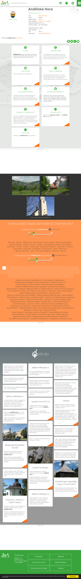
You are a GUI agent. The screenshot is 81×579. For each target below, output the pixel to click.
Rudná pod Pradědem (48, 247)
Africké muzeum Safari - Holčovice (39, 299)
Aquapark (26, 268)
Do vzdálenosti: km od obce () (32, 255)
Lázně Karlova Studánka (56, 287)
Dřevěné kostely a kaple (58, 272)
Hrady (32, 272)
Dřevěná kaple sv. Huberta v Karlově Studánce (57, 289)
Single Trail (37, 276)
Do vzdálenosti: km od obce (34, 229)
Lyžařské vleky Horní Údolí (28, 308)
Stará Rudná (17, 249)
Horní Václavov (50, 242)
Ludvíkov (39, 244)
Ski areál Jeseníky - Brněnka (58, 312)
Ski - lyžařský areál (45, 268)
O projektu (38, 556)
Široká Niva (61, 247)
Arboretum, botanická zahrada (10, 272)
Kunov (33, 244)
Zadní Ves (55, 251)
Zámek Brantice (12, 308)
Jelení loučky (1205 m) (62, 301)
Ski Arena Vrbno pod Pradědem (52, 284)
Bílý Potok (11, 242)
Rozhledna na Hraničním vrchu (61, 319)
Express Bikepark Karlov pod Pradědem (34, 293)
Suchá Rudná (47, 249)
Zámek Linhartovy (50, 310)
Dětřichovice (27, 242)
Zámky (38, 272)
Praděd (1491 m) (47, 301)
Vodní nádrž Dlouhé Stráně (41, 306)
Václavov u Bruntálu (22, 251)
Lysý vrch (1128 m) (33, 304)
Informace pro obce (38, 562)
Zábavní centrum (56, 276)
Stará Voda (27, 249)
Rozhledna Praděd (32, 301)
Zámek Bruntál (12, 297)
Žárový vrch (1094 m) (28, 291)
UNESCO (34, 268)
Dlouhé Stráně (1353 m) (61, 306)
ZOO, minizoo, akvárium (14, 268)
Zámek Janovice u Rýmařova (21, 306)
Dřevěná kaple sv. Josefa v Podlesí (28, 284)
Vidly (32, 251)
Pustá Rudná (19, 38)
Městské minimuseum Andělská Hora (29, 280)
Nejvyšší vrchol (20, 276)
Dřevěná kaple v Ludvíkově (15, 289)
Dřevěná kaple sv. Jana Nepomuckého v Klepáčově (29, 312)
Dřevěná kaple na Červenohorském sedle (40, 314)
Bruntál (40, 19)
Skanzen (55, 268)
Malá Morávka (49, 244)
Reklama (61, 556)
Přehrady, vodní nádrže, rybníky (69, 268)
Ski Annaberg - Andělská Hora (54, 280)
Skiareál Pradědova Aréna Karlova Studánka (30, 287)
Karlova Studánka (15, 244)
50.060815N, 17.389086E (44, 21)
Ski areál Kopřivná (13, 291)
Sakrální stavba (67, 276)
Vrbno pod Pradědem (43, 251)
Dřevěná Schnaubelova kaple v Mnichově (59, 297)
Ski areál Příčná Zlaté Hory (39, 319)
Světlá (55, 249)
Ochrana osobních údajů (38, 568)
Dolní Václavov (38, 242)
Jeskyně (77, 272)
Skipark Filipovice (62, 314)
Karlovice (26, 244)
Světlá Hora (63, 249)
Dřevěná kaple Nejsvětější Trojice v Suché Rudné (32, 282)
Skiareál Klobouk (67, 295)
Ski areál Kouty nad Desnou (19, 319)
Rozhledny (25, 272)
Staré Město (37, 249)
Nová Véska (11, 247)
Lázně (11, 276)
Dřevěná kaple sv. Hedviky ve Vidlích (31, 297)
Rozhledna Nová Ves (18, 301)
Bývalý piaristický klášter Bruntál (48, 295)
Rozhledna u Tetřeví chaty (33, 310)
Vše (4, 268)
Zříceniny (45, 272)
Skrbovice (69, 247)
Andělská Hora (40, 9)
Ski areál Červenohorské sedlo (49, 308)
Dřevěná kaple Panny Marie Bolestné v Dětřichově (49, 316)
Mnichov (58, 244)
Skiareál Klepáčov (18, 314)
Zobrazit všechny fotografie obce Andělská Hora (40, 217)
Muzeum (45, 276)
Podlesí (25, 247)
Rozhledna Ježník (68, 308)
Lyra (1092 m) (42, 291)
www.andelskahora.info (45, 33)
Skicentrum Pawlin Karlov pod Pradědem (21, 295)
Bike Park (29, 276)
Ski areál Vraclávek (19, 304)
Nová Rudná (66, 244)
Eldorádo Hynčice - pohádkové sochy (54, 304)
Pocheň (19, 247)
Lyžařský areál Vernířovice (22, 316)
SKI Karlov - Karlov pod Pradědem (61, 291)
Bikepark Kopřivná (33, 289)
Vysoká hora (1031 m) (57, 282)
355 (40, 30)
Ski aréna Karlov (54, 293)
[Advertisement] (40, 162)
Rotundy (69, 272)
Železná (63, 251)
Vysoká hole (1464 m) (17, 299)
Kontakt (60, 568)
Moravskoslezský (42, 15)
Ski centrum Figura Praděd (61, 299)
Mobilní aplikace (60, 562)
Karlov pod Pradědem (64, 242)
